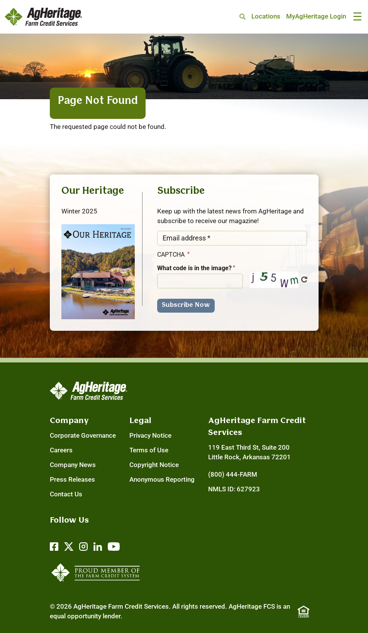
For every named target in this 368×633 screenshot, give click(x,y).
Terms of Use (148, 450)
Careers (61, 450)
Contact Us (66, 494)
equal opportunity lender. (86, 616)
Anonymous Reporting (162, 479)
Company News (73, 465)
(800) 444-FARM (232, 474)
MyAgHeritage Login (316, 16)
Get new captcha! (304, 279)
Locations (265, 16)
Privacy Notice (150, 435)
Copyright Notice (154, 465)
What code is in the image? (194, 268)
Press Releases (72, 479)
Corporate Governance (83, 435)
